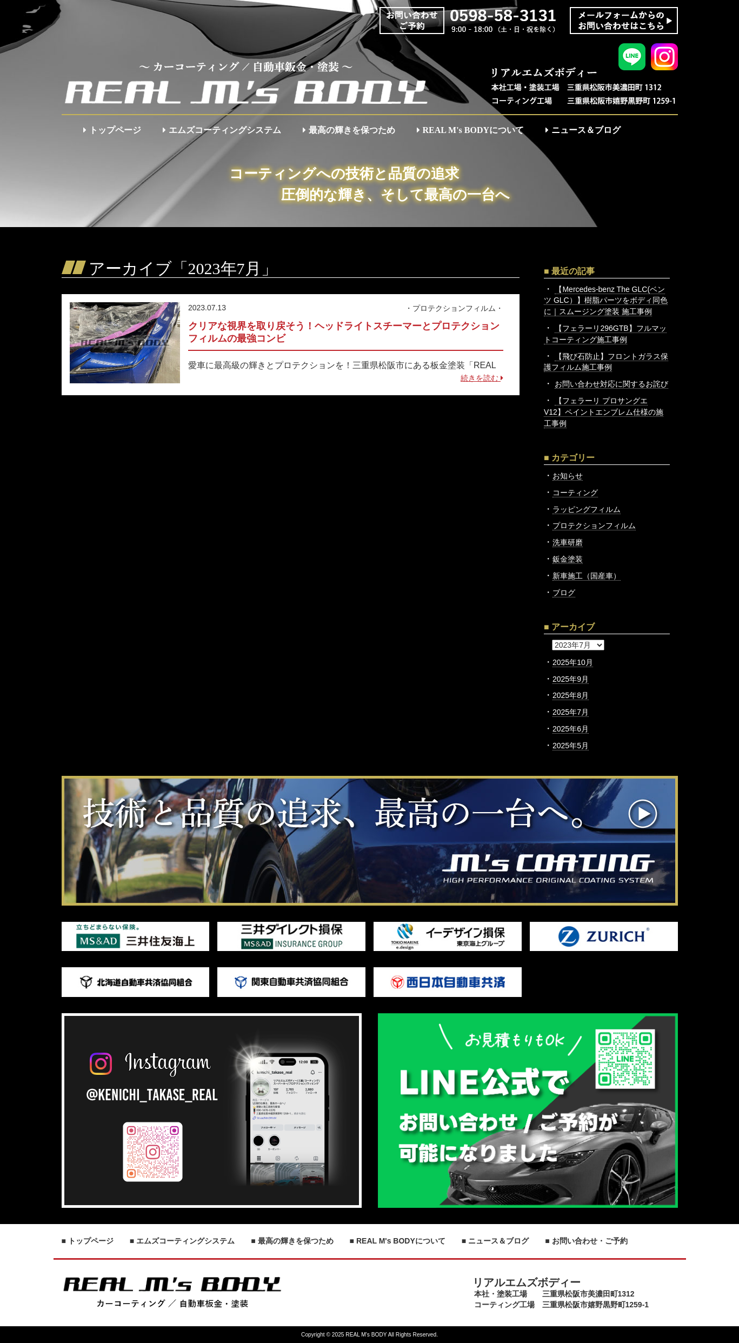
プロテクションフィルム (454, 308)
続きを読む (482, 378)
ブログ (563, 592)
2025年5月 (570, 745)
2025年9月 (570, 679)
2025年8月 (570, 695)
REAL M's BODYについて (470, 130)
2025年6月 (570, 728)
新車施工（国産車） (586, 575)
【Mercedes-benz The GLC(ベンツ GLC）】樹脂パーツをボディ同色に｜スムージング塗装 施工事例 (606, 300)
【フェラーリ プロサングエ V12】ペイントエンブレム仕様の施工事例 (603, 412)
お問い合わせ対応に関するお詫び (611, 384)
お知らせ (567, 475)
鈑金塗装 (567, 559)
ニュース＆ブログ (583, 130)
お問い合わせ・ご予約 (590, 1240)
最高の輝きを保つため (349, 130)
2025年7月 (570, 712)
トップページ (112, 130)
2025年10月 (572, 662)
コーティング (575, 492)
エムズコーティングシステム (222, 130)
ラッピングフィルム (586, 509)
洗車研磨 (567, 542)
